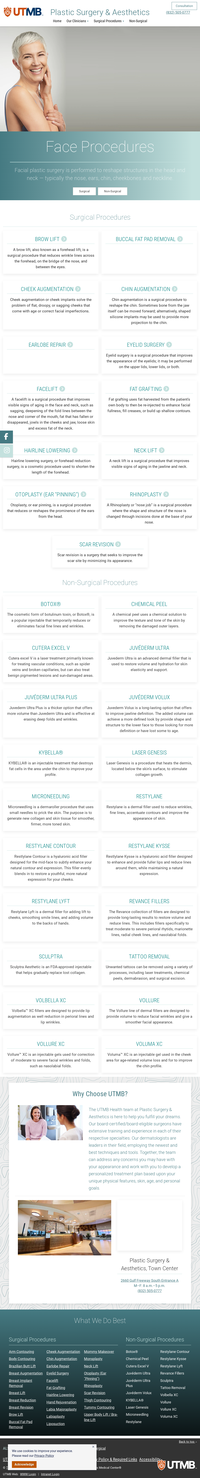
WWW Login (28, 1474)
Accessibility (149, 1459)
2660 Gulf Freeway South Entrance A (150, 1281)
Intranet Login (50, 1474)
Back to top (188, 1442)
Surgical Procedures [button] (109, 21)
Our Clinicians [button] (78, 21)
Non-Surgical (138, 21)
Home (57, 21)
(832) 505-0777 (178, 12)
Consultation (184, 6)
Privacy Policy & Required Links (111, 1459)
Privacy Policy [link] (44, 1456)
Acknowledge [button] (24, 1464)
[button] (93, 1446)
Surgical (84, 191)
